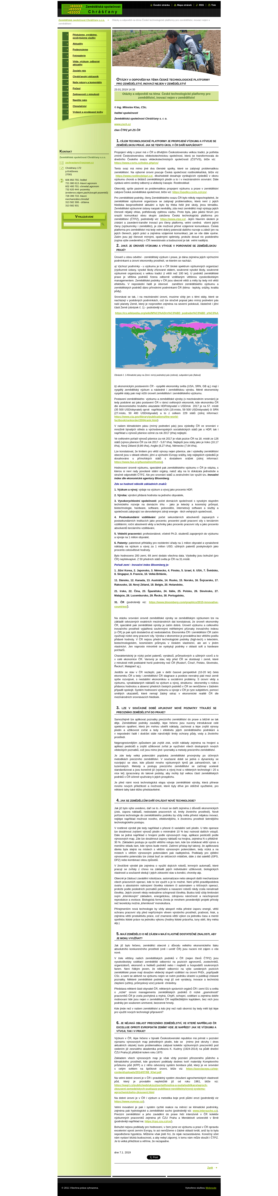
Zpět (210, 1167)
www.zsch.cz (122, 124)
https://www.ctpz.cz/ (173, 219)
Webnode (211, 1188)
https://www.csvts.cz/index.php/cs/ (136, 162)
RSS (201, 5)
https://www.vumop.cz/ (128, 1101)
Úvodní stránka (161, 5)
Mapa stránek (184, 5)
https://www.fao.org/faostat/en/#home (138, 462)
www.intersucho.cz (205, 1110)
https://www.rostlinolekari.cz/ (134, 175)
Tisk (213, 5)
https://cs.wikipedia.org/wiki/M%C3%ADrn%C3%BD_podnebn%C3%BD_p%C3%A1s (168, 313)
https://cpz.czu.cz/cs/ (158, 1121)
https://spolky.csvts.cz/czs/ (189, 192)
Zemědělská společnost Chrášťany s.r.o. (82, 20)
